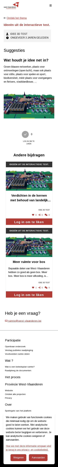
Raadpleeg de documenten (18, 370)
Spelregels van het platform (18, 411)
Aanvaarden (38, 457)
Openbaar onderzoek (15, 346)
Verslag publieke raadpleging (19, 350)
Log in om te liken (29, 222)
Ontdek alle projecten (15, 394)
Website (9, 390)
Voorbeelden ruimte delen (17, 354)
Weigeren (18, 457)
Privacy (8, 398)
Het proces (12, 377)
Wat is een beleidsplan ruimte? (20, 367)
